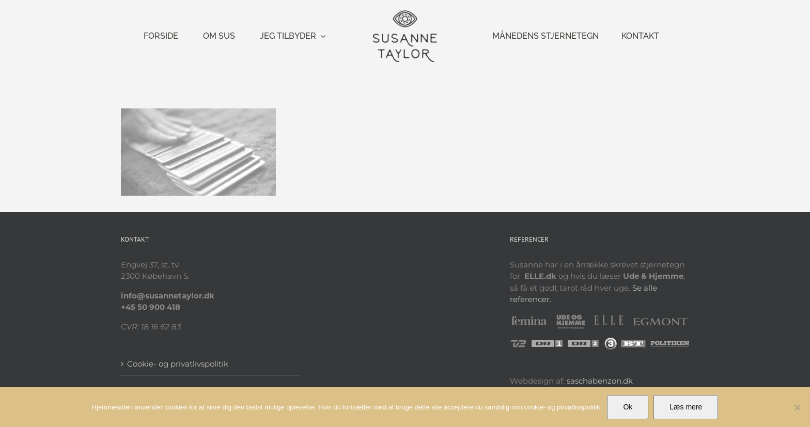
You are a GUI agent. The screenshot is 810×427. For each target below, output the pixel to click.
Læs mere (685, 407)
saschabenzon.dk (600, 381)
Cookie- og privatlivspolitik (177, 364)
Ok (627, 407)
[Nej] (797, 407)
